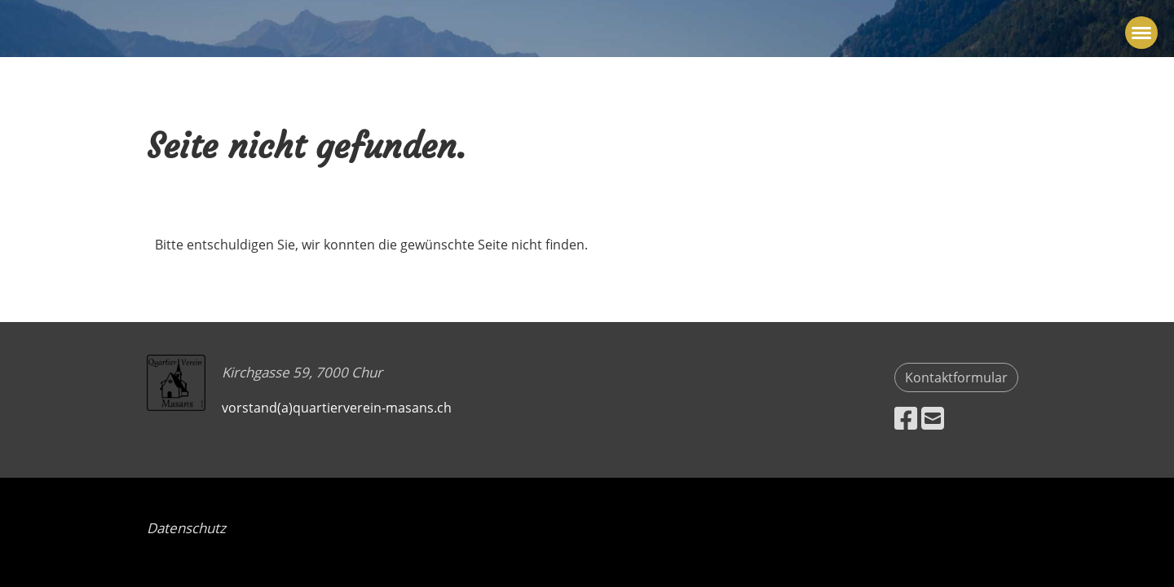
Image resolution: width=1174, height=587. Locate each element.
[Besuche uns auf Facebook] (905, 417)
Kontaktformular (956, 377)
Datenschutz (186, 528)
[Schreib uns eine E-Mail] (932, 417)
